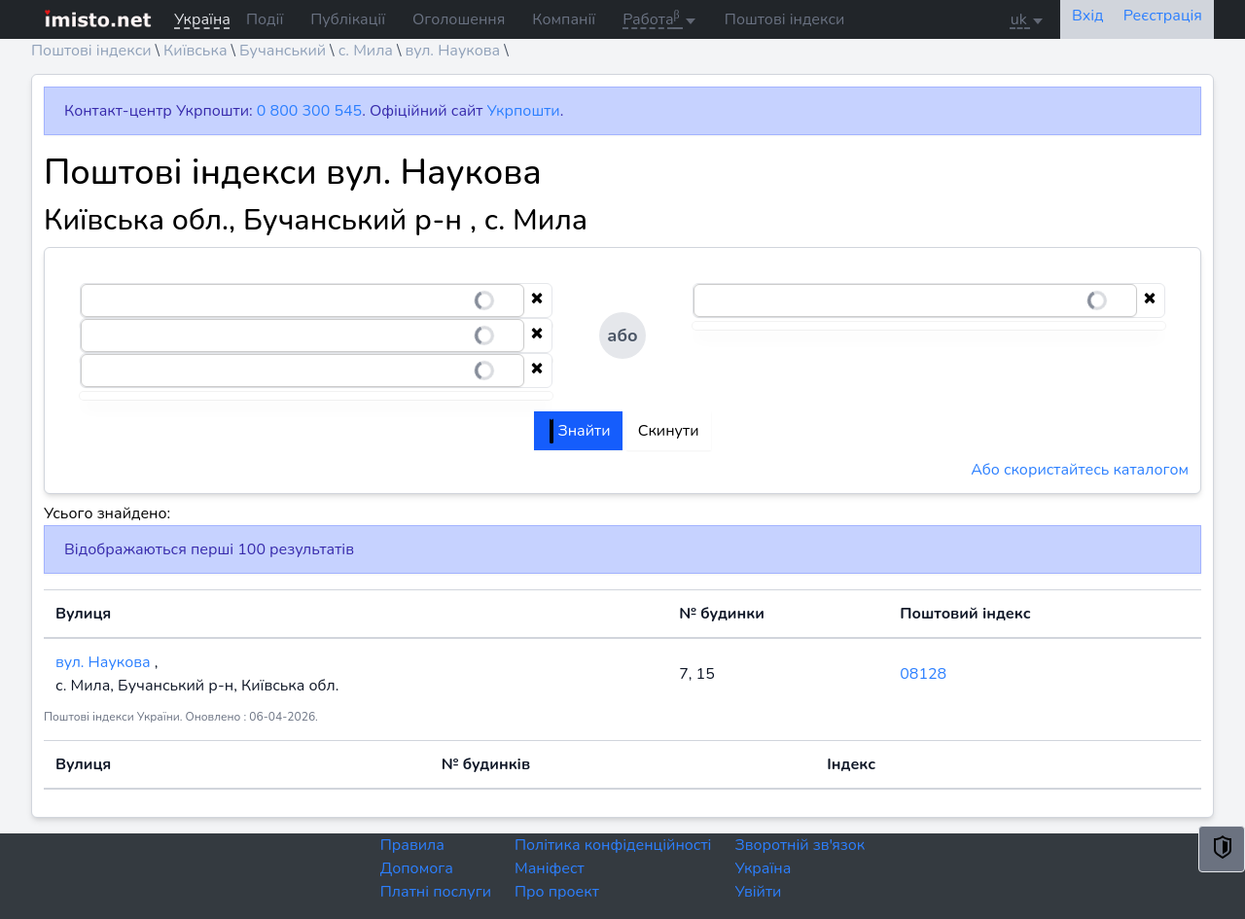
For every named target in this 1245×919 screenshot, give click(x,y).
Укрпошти (523, 111)
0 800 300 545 (309, 111)
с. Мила (365, 50)
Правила (412, 845)
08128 (923, 674)
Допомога (416, 868)
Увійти (757, 891)
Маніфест (550, 868)
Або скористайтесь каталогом (1080, 469)
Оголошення (458, 19)
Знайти (580, 430)
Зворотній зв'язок (799, 845)
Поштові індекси (785, 19)
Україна (762, 868)
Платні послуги (435, 891)
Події (264, 19)
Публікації (347, 19)
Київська (195, 50)
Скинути (668, 431)
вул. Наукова (453, 50)
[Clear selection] (537, 300)
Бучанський (282, 50)
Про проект (557, 891)
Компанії (563, 19)
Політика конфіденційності (613, 845)
